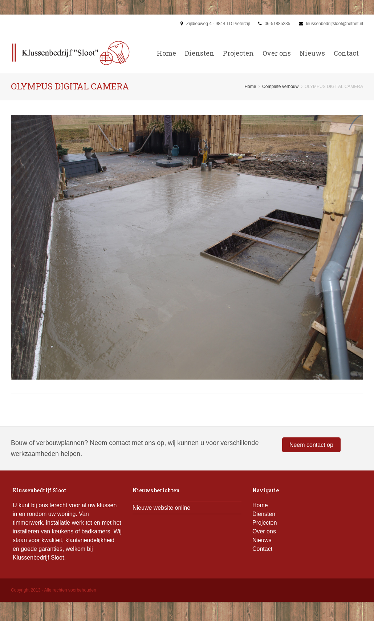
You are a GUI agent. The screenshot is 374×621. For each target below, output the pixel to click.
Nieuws (312, 53)
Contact (346, 53)
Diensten (199, 53)
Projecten (238, 53)
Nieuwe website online (161, 508)
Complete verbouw (280, 86)
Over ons (277, 53)
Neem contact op (311, 445)
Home (166, 53)
